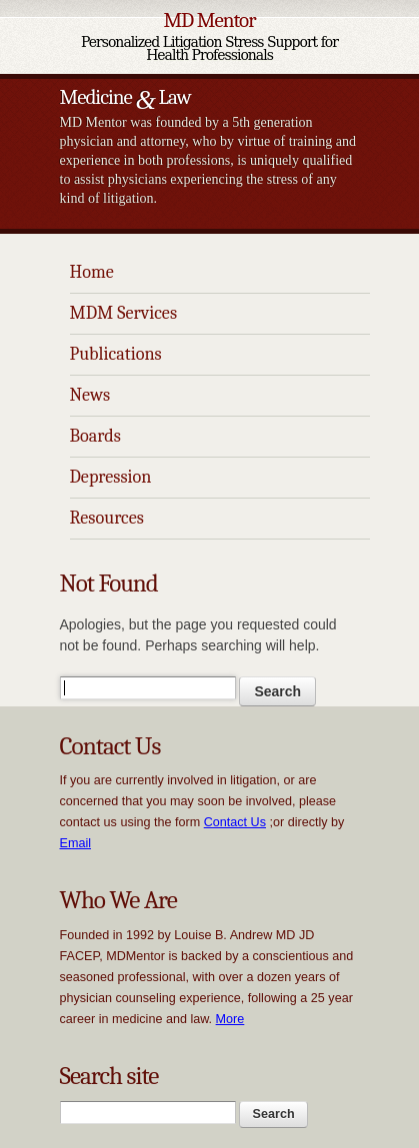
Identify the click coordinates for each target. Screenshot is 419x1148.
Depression (111, 477)
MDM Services (124, 313)
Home (92, 272)
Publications (116, 354)
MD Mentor (209, 20)
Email (76, 843)
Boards (95, 436)
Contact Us (235, 822)
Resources (107, 518)
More (230, 1019)
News (90, 395)
